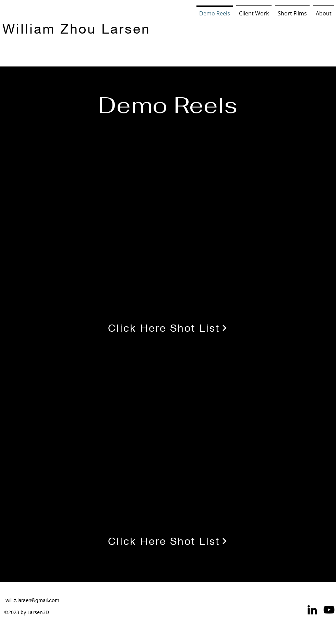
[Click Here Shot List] (168, 328)
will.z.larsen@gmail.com (32, 600)
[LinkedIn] (312, 609)
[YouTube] (329, 609)
